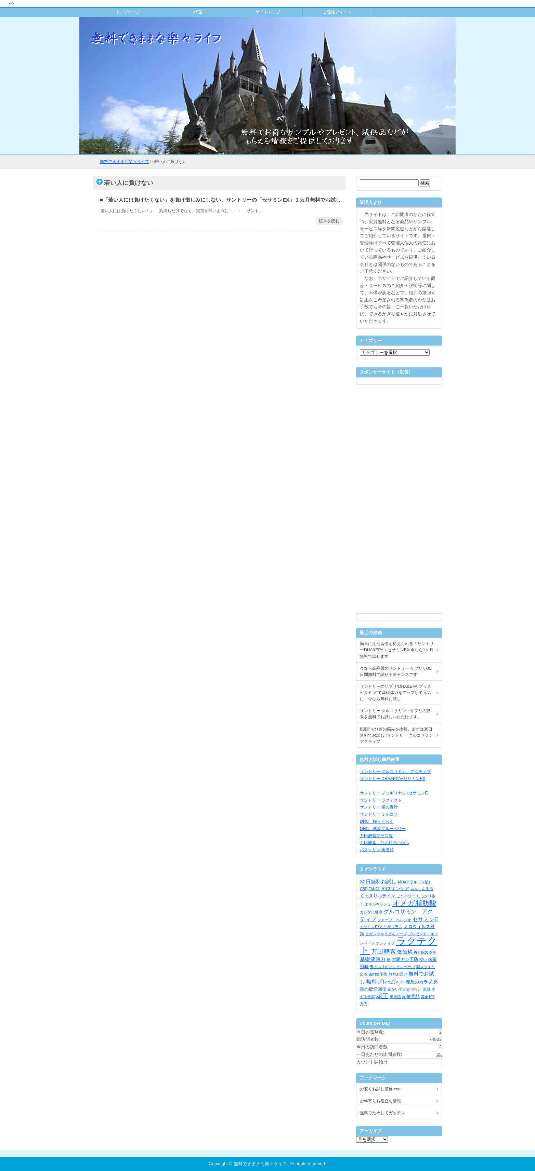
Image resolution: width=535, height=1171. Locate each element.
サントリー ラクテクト (381, 800)
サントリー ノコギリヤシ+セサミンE (394, 793)
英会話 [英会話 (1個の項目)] (395, 997)
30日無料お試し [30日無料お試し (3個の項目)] (378, 881)
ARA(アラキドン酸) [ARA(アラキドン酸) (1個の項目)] (413, 882)
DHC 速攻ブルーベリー (383, 828)
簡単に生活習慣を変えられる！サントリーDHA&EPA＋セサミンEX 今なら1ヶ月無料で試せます (397, 649)
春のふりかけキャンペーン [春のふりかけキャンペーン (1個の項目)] (392, 967)
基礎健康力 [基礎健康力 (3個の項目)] (373, 959)
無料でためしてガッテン (382, 1113)
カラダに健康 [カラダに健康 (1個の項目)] (371, 912)
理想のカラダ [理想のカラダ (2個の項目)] (419, 981)
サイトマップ (268, 12)
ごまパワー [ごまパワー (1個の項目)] (405, 896)
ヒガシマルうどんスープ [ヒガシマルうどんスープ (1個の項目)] (386, 934)
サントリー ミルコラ (379, 814)
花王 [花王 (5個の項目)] (382, 996)
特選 (198, 12)
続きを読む (329, 221)
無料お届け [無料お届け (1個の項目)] (398, 974)
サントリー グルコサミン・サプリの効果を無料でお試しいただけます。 (395, 713)
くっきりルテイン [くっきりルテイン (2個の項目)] (377, 895)
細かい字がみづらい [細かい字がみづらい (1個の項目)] (404, 989)
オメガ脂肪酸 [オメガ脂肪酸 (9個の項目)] (414, 903)
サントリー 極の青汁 (379, 807)
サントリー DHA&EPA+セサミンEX (392, 778)
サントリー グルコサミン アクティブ (395, 771)
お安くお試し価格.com (381, 1089)
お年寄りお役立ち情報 (380, 1101)
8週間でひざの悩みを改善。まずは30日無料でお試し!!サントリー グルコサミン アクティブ (396, 735)
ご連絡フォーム (337, 12)
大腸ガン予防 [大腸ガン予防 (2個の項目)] (405, 959)
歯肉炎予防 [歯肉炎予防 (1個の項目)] (377, 974)
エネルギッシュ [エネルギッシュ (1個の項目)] (378, 904)
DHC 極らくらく (376, 821)
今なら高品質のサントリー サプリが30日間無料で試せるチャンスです (395, 671)
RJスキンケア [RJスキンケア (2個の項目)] (395, 888)
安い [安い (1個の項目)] (423, 959)
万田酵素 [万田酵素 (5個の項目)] (383, 951)
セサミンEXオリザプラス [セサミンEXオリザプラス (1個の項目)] (381, 927)
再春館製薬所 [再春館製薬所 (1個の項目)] (425, 952)
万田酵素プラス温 (376, 835)
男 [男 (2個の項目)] (435, 981)
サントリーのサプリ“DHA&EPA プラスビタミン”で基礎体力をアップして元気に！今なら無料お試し (395, 692)
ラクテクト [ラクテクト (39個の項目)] (398, 945)
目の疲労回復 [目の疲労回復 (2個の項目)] (373, 989)
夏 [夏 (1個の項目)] (388, 959)
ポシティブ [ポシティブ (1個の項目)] (385, 943)
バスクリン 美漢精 (377, 849)
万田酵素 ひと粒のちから (384, 842)
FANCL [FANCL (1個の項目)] (374, 889)
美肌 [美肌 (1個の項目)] (426, 989)
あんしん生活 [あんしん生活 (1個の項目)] (421, 889)
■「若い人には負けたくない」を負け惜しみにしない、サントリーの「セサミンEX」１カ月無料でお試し (220, 200)
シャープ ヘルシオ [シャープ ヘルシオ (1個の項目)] (394, 920)
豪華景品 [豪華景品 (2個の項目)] (411, 996)
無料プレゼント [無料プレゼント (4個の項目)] (385, 981)
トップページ (128, 12)
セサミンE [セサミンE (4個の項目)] (425, 919)
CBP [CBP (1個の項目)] (363, 889)
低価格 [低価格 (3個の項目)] (405, 952)
